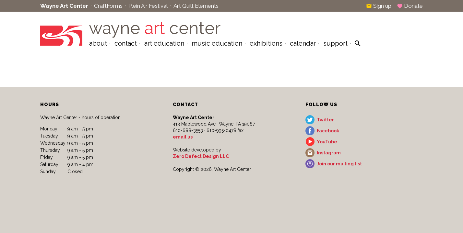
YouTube (327, 141)
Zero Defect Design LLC (201, 156)
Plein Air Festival (148, 6)
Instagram (329, 152)
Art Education (164, 43)
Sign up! (379, 6)
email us (183, 136)
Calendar (303, 43)
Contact (125, 43)
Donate (410, 6)
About (98, 43)
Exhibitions (266, 43)
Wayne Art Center (64, 6)
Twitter (325, 119)
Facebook (328, 130)
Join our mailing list (339, 163)
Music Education (217, 43)
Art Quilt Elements (196, 6)
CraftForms (108, 6)
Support (335, 43)
